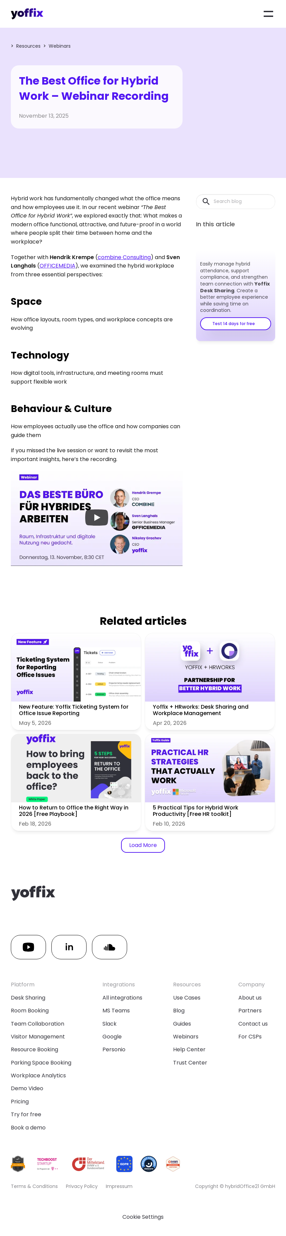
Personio (113, 1049)
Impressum (119, 1186)
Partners (250, 1010)
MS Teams (116, 1010)
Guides (182, 1024)
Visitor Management (38, 1036)
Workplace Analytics (38, 1075)
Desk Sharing (28, 998)
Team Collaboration (37, 1024)
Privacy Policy (82, 1186)
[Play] (96, 517)
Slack (109, 1024)
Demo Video (27, 1088)
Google (112, 1036)
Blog (179, 1010)
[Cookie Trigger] (143, 1217)
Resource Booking (34, 1049)
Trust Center (190, 1063)
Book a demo (28, 1127)
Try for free (26, 1114)
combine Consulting (124, 257)
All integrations (122, 998)
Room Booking (30, 1010)
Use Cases (186, 998)
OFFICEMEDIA (57, 266)
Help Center (189, 1049)
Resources (28, 46)
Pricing (20, 1101)
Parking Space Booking (41, 1063)
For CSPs (250, 1036)
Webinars (60, 46)
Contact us (253, 1024)
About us (250, 998)
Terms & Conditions (34, 1186)
